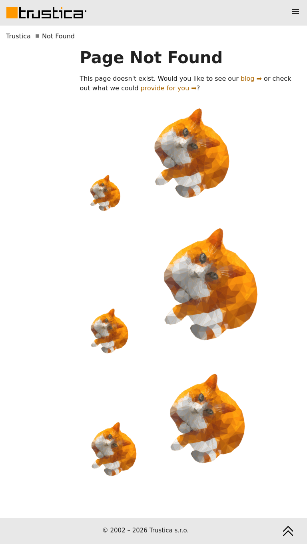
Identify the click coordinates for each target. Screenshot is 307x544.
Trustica (18, 36)
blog (248, 78)
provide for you (165, 88)
